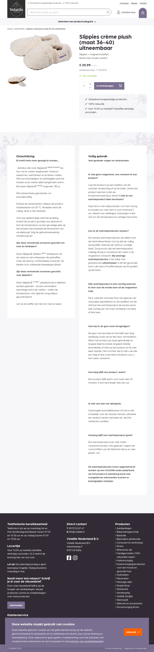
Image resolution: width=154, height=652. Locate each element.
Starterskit (121, 589)
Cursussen (124, 3)
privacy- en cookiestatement (87, 641)
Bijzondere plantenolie (127, 538)
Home (9, 29)
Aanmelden (16, 605)
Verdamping (122, 592)
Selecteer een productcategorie (77, 21)
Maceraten (122, 578)
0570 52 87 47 (76, 528)
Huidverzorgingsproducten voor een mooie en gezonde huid (130, 568)
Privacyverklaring (113, 648)
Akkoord (133, 632)
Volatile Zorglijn (124, 596)
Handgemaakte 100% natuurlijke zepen (127, 555)
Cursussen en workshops (129, 542)
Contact (143, 3)
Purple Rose (122, 585)
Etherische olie (123, 549)
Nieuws (134, 3)
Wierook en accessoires (128, 603)
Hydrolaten (122, 574)
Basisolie (120, 535)
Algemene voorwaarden (135, 648)
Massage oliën (123, 581)
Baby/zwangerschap (127, 531)
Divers (119, 546)
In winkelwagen (109, 85)
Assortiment (19, 29)
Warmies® (121, 599)
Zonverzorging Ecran (127, 607)
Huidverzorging (124, 560)
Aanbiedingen (123, 528)
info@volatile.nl (76, 531)
